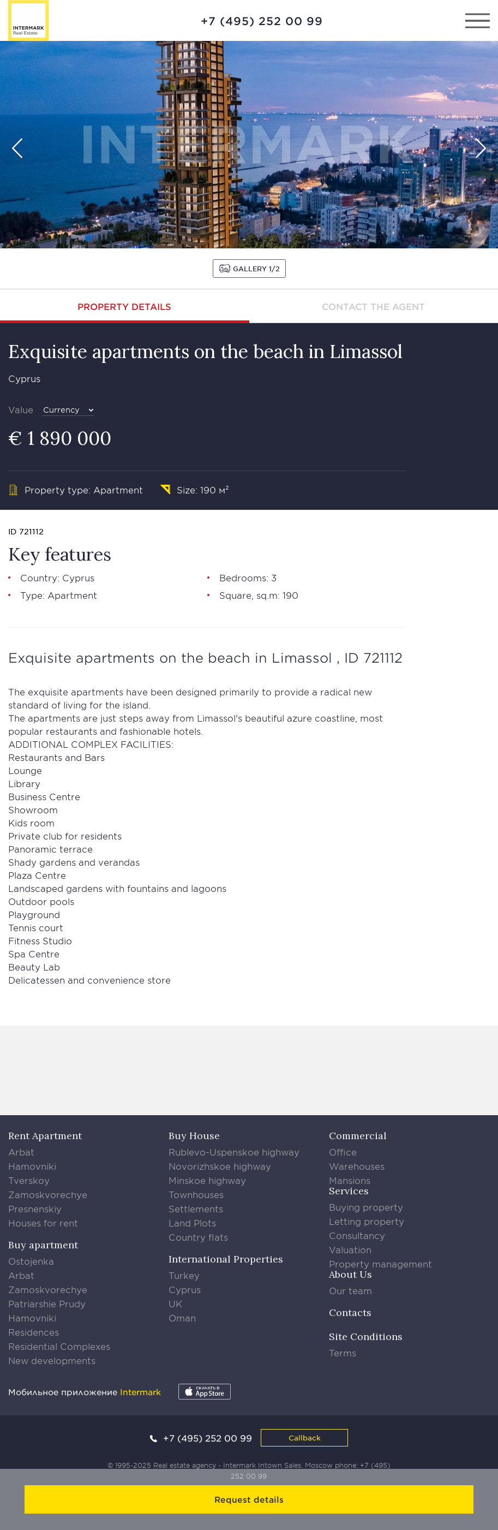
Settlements (196, 1208)
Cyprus (185, 1289)
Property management (380, 1263)
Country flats (198, 1236)
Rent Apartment (45, 1135)
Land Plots (192, 1222)
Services (349, 1190)
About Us (350, 1274)
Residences (33, 1331)
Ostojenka (31, 1260)
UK (175, 1303)
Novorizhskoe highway (220, 1165)
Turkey (184, 1275)
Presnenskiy (35, 1208)
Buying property (366, 1206)
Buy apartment (43, 1245)
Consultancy (357, 1235)
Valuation (350, 1249)
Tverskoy (29, 1180)
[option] (249, 144)
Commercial (358, 1135)
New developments (51, 1360)
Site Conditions (366, 1336)
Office (343, 1151)
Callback (305, 1437)
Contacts (350, 1312)
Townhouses (196, 1194)
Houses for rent (43, 1222)
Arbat (21, 1151)
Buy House (194, 1135)
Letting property (366, 1221)
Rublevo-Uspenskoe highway (234, 1151)
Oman (182, 1317)
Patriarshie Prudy (47, 1303)
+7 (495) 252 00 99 (262, 20)
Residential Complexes (59, 1346)
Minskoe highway (207, 1180)
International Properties (226, 1259)
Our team (350, 1290)
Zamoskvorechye (47, 1194)
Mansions (349, 1180)
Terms (342, 1352)
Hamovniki (32, 1165)
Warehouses (357, 1165)
